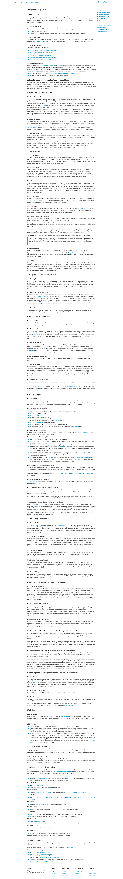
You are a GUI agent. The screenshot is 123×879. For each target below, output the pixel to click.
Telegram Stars (81, 208)
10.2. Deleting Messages (42, 778)
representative (33, 71)
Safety (37, 2)
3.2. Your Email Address (42, 804)
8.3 (35, 828)
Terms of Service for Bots (67, 473)
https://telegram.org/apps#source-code (49, 857)
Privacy (53, 873)
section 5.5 (73, 358)
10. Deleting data (101, 27)
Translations (92, 873)
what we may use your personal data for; (40, 55)
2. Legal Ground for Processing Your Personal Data (105, 10)
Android (64, 873)
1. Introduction (101, 8)
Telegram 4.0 (61, 525)
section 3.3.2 (60, 294)
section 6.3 (73, 498)
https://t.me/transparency (51, 626)
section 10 (32, 682)
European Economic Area (49, 65)
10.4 (36, 833)
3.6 (58, 787)
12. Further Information (103, 31)
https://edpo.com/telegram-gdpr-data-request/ (63, 73)
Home (16, 2)
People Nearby (72, 253)
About (53, 868)
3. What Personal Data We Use (105, 12)
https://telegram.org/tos (42, 41)
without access (82, 452)
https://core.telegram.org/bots (46, 854)
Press (53, 875)
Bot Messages (65, 823)
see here (70, 847)
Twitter (106, 2)
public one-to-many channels (70, 386)
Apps (26, 2)
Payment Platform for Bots (37, 525)
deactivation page (69, 705)
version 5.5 (36, 733)
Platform (91, 868)
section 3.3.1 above (32, 200)
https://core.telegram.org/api (41, 852)
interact (52, 457)
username (43, 105)
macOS (77, 873)
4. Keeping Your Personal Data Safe (105, 14)
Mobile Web (65, 875)
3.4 (50, 787)
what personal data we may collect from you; (41, 52)
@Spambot (30, 350)
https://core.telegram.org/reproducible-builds (41, 861)
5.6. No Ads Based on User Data (44, 792)
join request (40, 422)
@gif (68, 446)
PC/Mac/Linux (78, 871)
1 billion (37, 333)
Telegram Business (32, 127)
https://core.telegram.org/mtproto (45, 856)
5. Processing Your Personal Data (105, 16)
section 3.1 (87, 432)
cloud (72, 250)
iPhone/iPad (65, 871)
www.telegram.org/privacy (63, 771)
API (32, 2)
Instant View (92, 875)
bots (63, 401)
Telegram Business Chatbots (81, 457)
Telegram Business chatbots (50, 823)
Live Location (40, 253)
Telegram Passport (41, 296)
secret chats (79, 250)
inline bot (38, 415)
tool (38, 386)
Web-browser (78, 875)
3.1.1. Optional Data (39, 821)
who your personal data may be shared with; (41, 57)
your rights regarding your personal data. (40, 59)
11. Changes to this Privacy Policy (105, 29)
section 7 (57, 420)
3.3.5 (56, 742)
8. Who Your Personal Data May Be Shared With (105, 23)
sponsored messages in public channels (75, 792)
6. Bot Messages (101, 18)
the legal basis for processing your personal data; (43, 50)
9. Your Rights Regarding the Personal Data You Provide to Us (105, 25)
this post (41, 828)
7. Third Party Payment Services (105, 20)
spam (34, 334)
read (76, 749)
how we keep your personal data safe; (40, 54)
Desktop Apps (79, 868)
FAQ (21, 2)
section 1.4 (48, 615)
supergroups (34, 739)
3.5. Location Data (38, 785)
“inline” (67, 403)
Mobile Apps (65, 868)
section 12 (69, 692)
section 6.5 (76, 426)
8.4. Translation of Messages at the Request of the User (48, 797)
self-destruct (54, 749)
